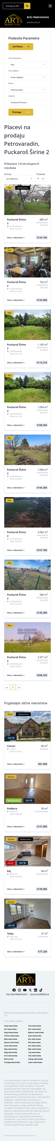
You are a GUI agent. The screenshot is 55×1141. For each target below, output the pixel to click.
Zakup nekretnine (35, 1059)
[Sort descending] (43, 178)
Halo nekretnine (34, 1036)
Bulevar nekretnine (36, 1032)
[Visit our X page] (30, 990)
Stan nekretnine (11, 1046)
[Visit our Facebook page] (14, 990)
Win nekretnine (34, 1042)
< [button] (7, 687)
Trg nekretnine (34, 1052)
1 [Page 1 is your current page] (13, 687)
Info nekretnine (34, 1029)
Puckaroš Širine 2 (19, 102)
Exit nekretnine (34, 1046)
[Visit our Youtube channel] (24, 990)
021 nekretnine (10, 1029)
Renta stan (8, 1059)
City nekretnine (34, 1026)
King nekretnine (10, 1052)
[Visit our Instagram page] (19, 990)
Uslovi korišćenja (39, 994)
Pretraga (20, 112)
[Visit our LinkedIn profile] (35, 990)
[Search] (27, 6)
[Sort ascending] (38, 178)
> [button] (19, 687)
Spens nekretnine (11, 1042)
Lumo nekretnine (35, 1062)
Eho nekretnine (34, 1039)
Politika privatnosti (17, 994)
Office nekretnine (11, 1036)
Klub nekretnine (10, 1039)
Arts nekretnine (10, 1056)
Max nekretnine (34, 1049)
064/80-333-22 (33, 22)
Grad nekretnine (11, 1026)
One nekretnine (34, 1056)
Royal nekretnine (11, 1032)
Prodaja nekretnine (12, 1062)
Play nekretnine (10, 1049)
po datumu (12, 178)
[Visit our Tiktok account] (41, 990)
